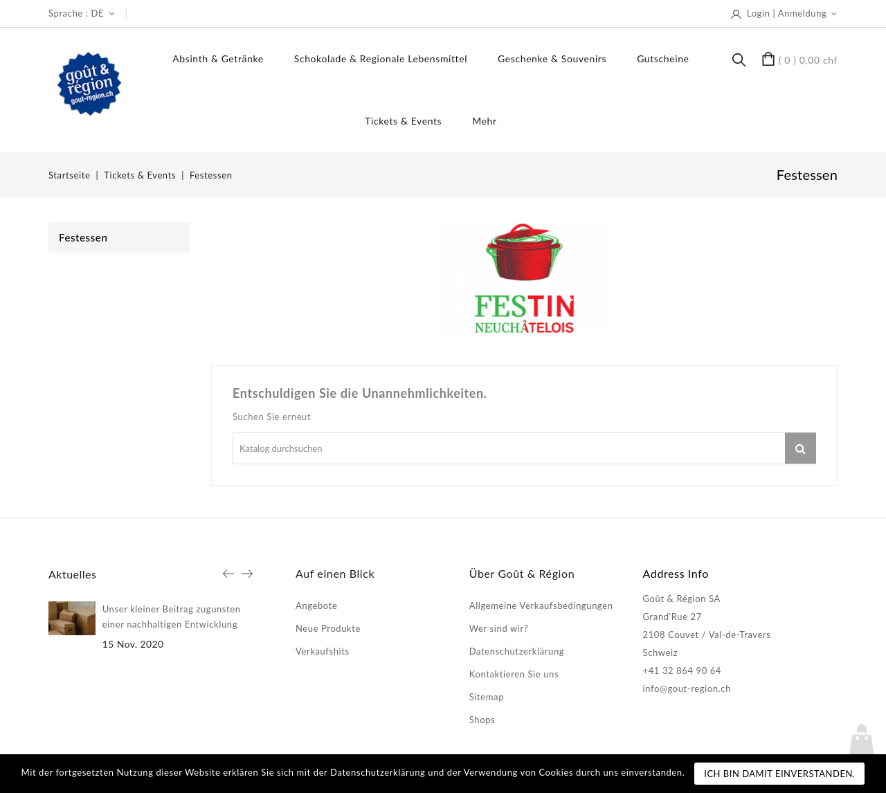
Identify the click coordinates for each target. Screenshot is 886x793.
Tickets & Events (403, 121)
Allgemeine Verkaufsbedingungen (541, 605)
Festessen (83, 237)
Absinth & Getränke (218, 58)
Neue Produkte (328, 628)
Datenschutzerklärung (516, 651)
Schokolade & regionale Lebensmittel (380, 58)
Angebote (316, 605)
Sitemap (486, 696)
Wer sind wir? (498, 628)
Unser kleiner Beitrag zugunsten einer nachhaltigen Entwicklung (171, 616)
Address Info (676, 573)
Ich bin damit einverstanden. (779, 773)
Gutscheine (663, 58)
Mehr (484, 121)
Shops (482, 719)
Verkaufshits (323, 651)
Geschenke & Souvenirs (552, 58)
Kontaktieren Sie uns (514, 674)
